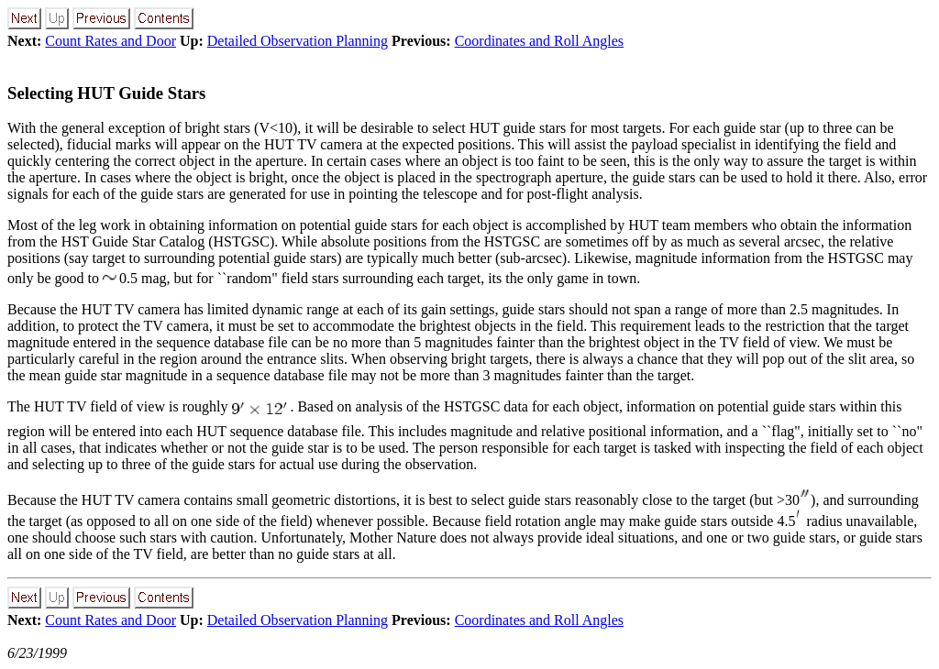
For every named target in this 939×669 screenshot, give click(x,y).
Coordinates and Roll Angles (539, 41)
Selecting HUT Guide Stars (106, 93)
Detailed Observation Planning (297, 41)
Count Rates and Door (110, 41)
